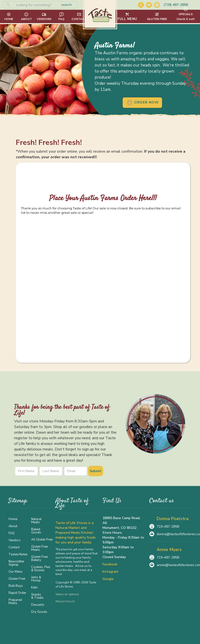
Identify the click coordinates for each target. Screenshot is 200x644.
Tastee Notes (18, 554)
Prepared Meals (15, 601)
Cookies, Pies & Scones (40, 568)
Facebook (109, 564)
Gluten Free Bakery (39, 558)
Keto (34, 587)
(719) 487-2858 (176, 4)
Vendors (15, 540)
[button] (127, 16)
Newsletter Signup (16, 562)
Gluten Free (17, 578)
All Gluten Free (41, 539)
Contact (14, 547)
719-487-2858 (168, 526)
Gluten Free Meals (39, 547)
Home (13, 519)
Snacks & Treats (37, 595)
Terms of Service (67, 594)
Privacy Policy (65, 601)
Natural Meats (36, 520)
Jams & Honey (36, 578)
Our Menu (15, 571)
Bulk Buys (16, 586)
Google (108, 579)
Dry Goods (39, 612)
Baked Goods (36, 530)
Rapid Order (17, 593)
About (13, 526)
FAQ (12, 533)
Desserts (37, 605)
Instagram (110, 571)
